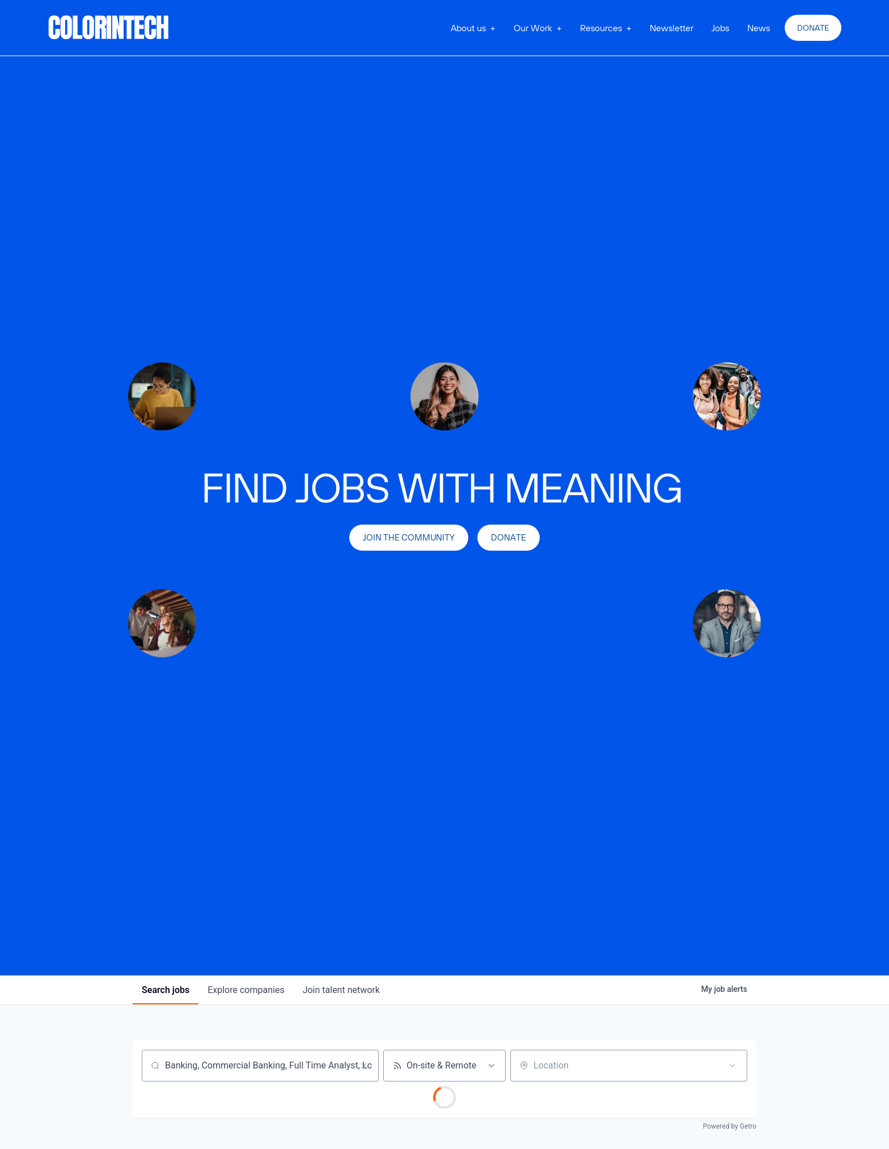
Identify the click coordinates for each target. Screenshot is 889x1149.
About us (468, 27)
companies (246, 990)
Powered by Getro (729, 1126)
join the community (409, 537)
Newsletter (671, 27)
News (758, 27)
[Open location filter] (732, 1065)
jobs (165, 990)
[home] (109, 27)
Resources (601, 27)
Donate (813, 28)
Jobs (720, 27)
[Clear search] (364, 1065)
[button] (473, 27)
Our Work (533, 27)
